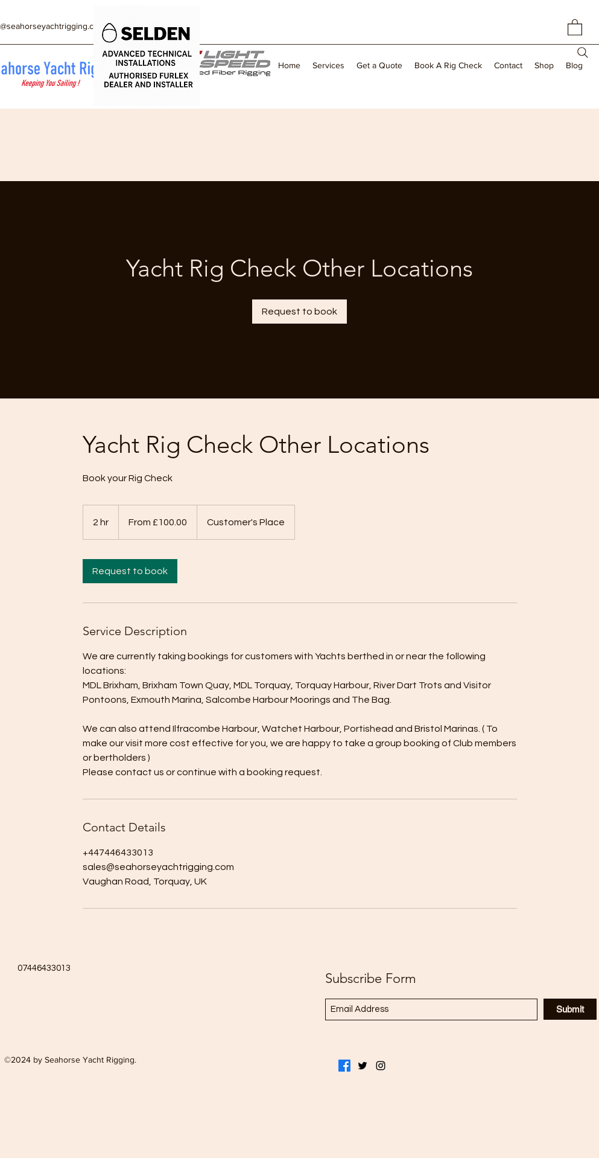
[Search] (582, 52)
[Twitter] (363, 1066)
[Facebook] (344, 1066)
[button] (575, 27)
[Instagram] (381, 1066)
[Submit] (570, 1009)
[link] (299, 311)
